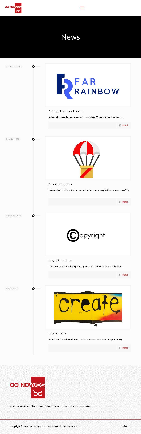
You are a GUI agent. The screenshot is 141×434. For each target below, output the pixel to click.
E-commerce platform (60, 184)
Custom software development (65, 111)
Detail (125, 125)
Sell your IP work (57, 333)
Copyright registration (60, 260)
